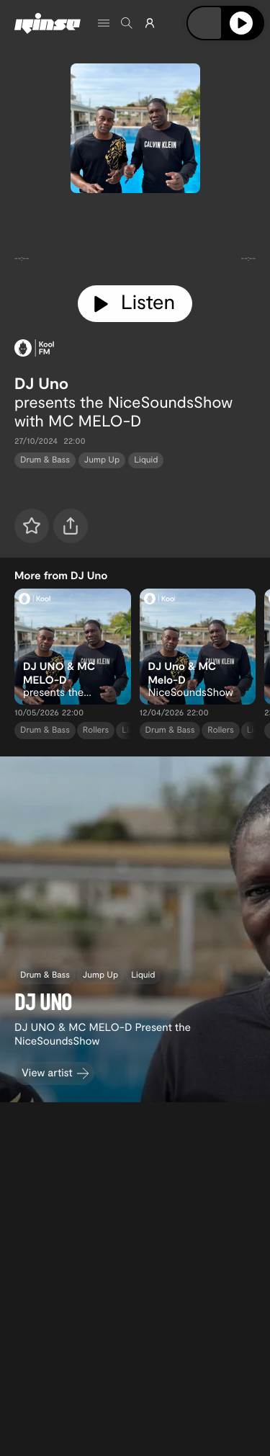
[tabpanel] (135, 236)
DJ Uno (41, 383)
